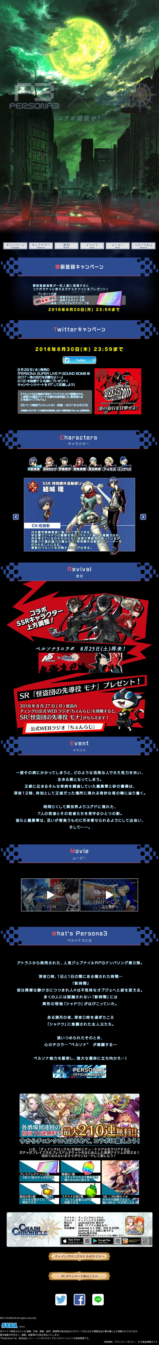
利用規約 (108, 1341)
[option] (79, 515)
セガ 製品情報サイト (148, 1341)
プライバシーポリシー (125, 1341)
